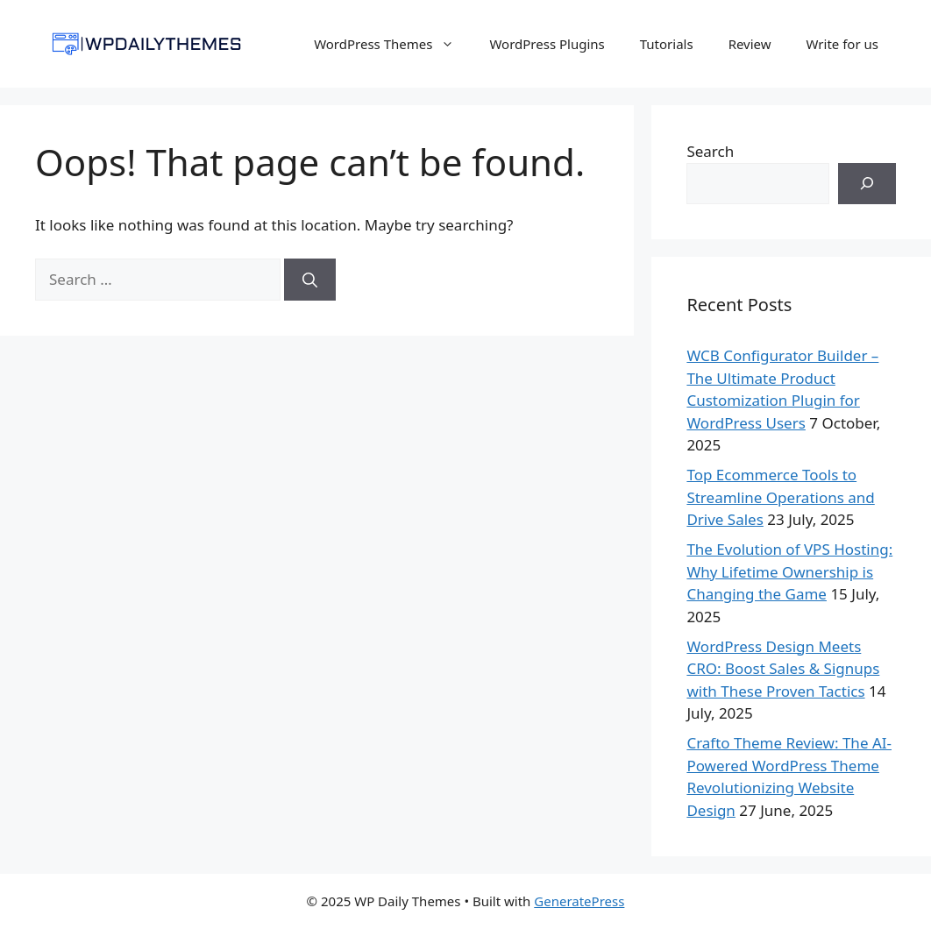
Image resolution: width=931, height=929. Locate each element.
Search (710, 151)
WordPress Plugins (546, 44)
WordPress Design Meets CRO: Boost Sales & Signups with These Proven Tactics (782, 668)
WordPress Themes (393, 44)
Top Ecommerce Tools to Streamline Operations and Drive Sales (780, 496)
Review (749, 44)
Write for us (842, 44)
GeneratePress (579, 901)
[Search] (310, 280)
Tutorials (666, 44)
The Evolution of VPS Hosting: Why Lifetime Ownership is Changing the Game (789, 571)
